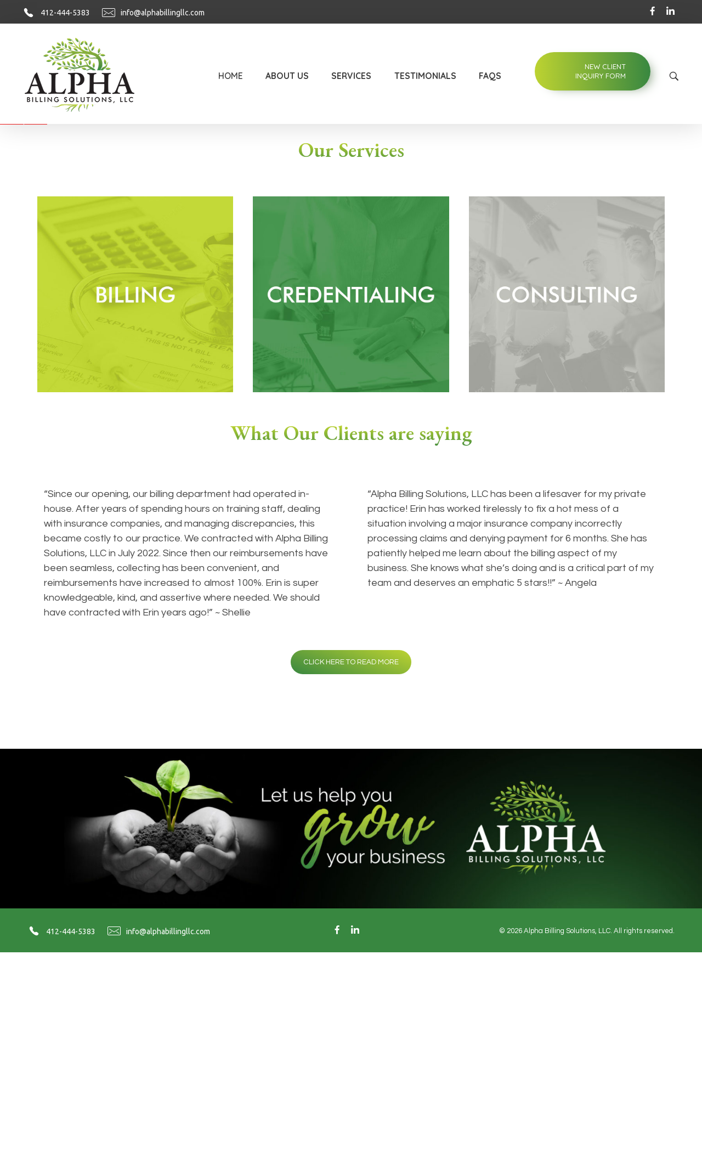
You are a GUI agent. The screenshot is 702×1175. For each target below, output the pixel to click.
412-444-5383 (65, 12)
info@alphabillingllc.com (163, 12)
